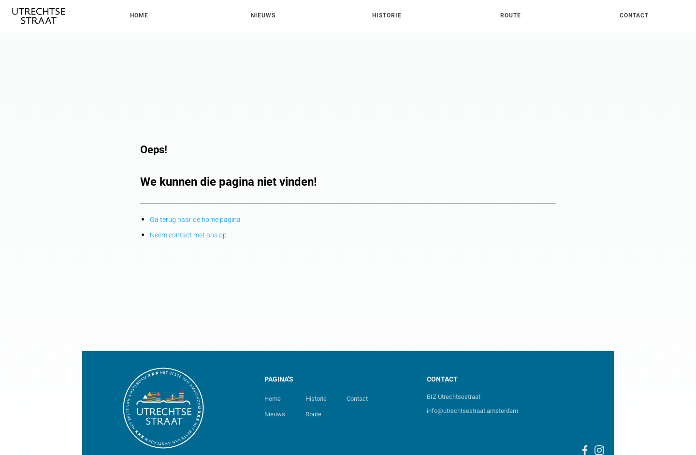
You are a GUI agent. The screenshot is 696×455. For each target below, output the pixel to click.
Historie (316, 398)
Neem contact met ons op (188, 235)
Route (313, 414)
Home (272, 398)
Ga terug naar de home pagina (195, 219)
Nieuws (274, 414)
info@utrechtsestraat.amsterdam (472, 410)
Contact (357, 398)
